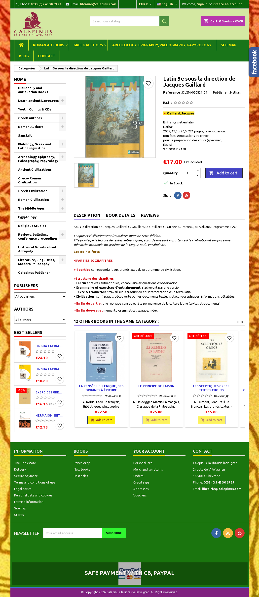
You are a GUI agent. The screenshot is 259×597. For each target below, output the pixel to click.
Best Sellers (28, 332)
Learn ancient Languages (38, 100)
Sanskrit (25, 135)
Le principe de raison (156, 386)
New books (82, 469)
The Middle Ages (31, 208)
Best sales (81, 476)
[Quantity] (187, 173)
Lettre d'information (28, 501)
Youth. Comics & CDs (34, 109)
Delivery (20, 469)
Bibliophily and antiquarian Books (33, 90)
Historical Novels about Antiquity (37, 249)
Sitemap (228, 45)
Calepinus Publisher (34, 272)
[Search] (129, 21)
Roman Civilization (33, 199)
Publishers (26, 285)
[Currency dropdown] (146, 4)
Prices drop (82, 463)
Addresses (141, 488)
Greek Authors (88, 45)
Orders (138, 476)
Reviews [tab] (150, 215)
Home (20, 79)
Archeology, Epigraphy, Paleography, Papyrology (162, 45)
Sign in (202, 4)
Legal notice (23, 488)
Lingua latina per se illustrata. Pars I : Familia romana (50, 346)
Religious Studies (32, 225)
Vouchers (140, 495)
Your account (149, 451)
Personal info (142, 463)
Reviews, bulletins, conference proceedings (38, 236)
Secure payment (25, 476)
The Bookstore (25, 463)
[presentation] (84, 547)
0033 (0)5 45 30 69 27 (46, 4)
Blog (24, 56)
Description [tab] (87, 215)
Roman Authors (48, 45)
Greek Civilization (32, 191)
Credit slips (141, 482)
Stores (19, 514)
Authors (24, 309)
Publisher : (221, 92)
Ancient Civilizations (35, 169)
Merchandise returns (148, 469)
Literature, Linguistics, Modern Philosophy (36, 262)
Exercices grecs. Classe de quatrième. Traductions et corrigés (50, 392)
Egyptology (27, 217)
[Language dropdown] (167, 4)
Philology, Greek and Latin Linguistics (34, 146)
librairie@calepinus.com (98, 4)
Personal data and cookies (33, 495)
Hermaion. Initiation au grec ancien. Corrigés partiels (50, 415)
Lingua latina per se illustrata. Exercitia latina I (50, 369)
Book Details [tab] (120, 215)
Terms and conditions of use (34, 482)
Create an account (227, 4)
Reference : (172, 92)
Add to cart (223, 173)
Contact (46, 56)
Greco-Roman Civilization (29, 180)
